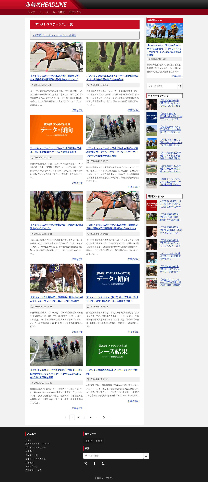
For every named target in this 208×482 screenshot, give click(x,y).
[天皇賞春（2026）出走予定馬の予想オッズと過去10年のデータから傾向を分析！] (151, 205)
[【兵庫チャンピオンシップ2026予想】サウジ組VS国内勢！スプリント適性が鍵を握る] (151, 183)
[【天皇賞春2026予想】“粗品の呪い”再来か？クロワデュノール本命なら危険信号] (151, 231)
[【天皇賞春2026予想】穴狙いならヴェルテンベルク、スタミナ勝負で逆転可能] (151, 104)
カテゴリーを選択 (94, 441)
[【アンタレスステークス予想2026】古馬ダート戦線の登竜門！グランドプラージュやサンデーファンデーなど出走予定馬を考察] (113, 129)
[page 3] (84, 417)
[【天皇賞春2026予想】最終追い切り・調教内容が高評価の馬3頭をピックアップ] (151, 218)
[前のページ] (65, 417)
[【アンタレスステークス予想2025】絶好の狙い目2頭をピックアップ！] (56, 206)
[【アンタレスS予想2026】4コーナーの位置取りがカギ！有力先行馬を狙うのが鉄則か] (113, 57)
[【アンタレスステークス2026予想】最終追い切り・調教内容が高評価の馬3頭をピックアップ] (56, 57)
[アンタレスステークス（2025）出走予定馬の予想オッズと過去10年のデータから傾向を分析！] (113, 278)
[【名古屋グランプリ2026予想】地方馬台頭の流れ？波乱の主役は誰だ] (151, 130)
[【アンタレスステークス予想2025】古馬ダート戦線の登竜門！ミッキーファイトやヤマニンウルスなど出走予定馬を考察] (56, 351)
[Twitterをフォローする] (85, 463)
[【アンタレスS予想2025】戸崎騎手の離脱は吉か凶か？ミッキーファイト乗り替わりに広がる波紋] (56, 278)
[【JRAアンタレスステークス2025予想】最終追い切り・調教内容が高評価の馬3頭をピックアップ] (113, 206)
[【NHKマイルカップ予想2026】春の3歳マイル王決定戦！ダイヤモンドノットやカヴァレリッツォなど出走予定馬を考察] (151, 143)
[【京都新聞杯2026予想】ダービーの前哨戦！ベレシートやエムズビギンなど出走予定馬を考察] (151, 170)
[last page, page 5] (97, 417)
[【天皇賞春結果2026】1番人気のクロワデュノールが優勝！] (151, 117)
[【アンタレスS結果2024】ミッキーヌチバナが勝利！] (113, 351)
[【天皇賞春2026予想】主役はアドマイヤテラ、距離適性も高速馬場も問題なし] (151, 270)
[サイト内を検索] (180, 86)
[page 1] (72, 417)
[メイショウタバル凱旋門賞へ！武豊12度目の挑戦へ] (151, 257)
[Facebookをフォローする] (94, 463)
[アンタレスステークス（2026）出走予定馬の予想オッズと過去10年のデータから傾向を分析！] (56, 129)
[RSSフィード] (103, 463)
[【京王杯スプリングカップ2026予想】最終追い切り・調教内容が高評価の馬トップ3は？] (151, 283)
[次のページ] (103, 417)
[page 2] (78, 417)
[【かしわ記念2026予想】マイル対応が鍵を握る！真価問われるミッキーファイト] (151, 156)
